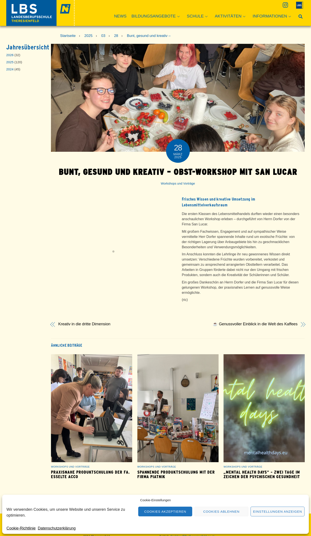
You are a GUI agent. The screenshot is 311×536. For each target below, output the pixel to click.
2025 (10, 62)
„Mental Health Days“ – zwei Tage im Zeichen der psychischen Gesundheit (262, 474)
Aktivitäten (231, 16)
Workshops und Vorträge (178, 183)
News (120, 16)
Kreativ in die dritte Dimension (84, 324)
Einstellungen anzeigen (277, 511)
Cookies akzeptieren (165, 511)
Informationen (273, 16)
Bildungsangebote (157, 16)
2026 (10, 55)
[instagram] (285, 5)
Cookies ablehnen (221, 511)
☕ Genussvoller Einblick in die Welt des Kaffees (255, 324)
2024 (10, 69)
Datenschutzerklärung (57, 528)
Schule (198, 16)
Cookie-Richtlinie (21, 528)
